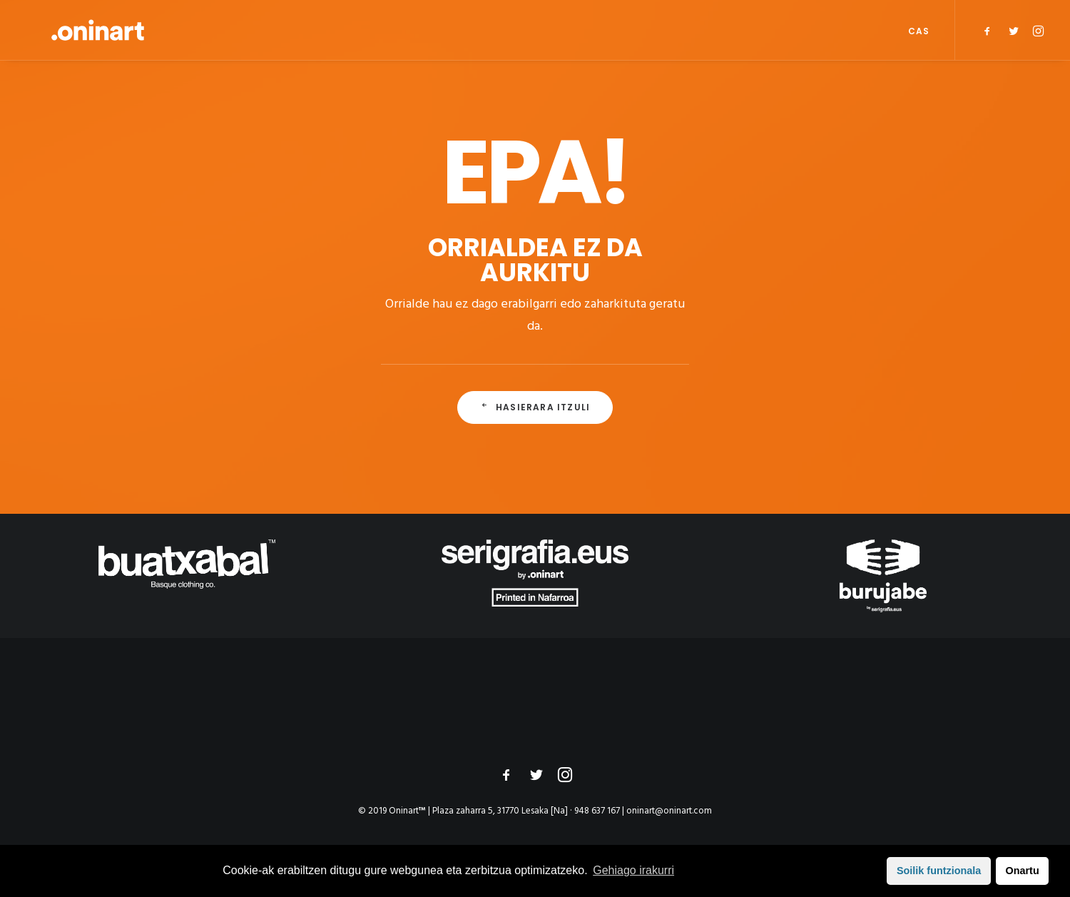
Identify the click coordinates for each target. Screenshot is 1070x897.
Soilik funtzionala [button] (939, 870)
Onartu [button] (1022, 870)
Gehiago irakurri (633, 870)
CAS (918, 31)
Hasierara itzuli (535, 407)
